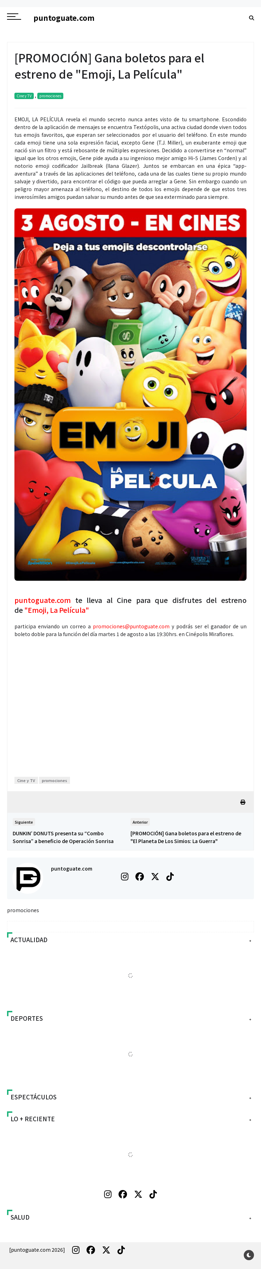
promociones (50, 95)
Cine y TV (24, 95)
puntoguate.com (71, 868)
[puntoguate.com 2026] (37, 1249)
